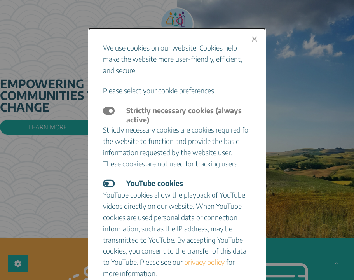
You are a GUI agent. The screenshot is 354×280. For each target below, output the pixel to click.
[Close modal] (254, 39)
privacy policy (204, 261)
